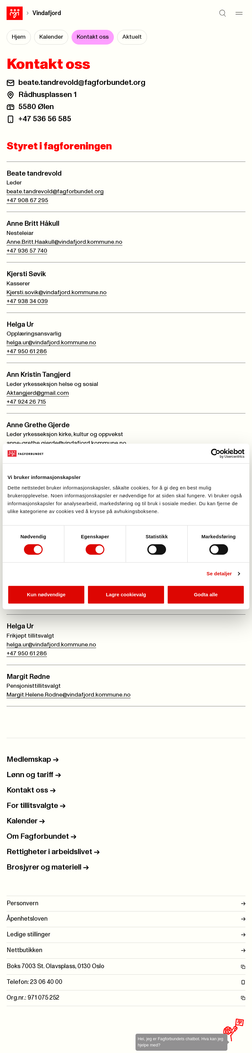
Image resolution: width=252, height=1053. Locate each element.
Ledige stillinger (126, 935)
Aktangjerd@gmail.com (38, 393)
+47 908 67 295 (27, 200)
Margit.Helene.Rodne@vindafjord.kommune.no (69, 695)
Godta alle (206, 594)
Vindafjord (46, 13)
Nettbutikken (126, 950)
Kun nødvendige (46, 594)
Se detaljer (219, 573)
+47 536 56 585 (44, 119)
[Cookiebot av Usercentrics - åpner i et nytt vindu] (215, 453)
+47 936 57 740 (27, 251)
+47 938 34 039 (27, 301)
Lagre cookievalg (126, 594)
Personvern (126, 904)
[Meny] (238, 13)
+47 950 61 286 (27, 351)
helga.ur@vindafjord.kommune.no (51, 343)
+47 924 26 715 (26, 402)
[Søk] (222, 13)
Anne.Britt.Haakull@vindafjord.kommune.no (64, 242)
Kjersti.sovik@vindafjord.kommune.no (57, 293)
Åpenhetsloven (126, 919)
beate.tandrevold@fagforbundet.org (81, 82)
